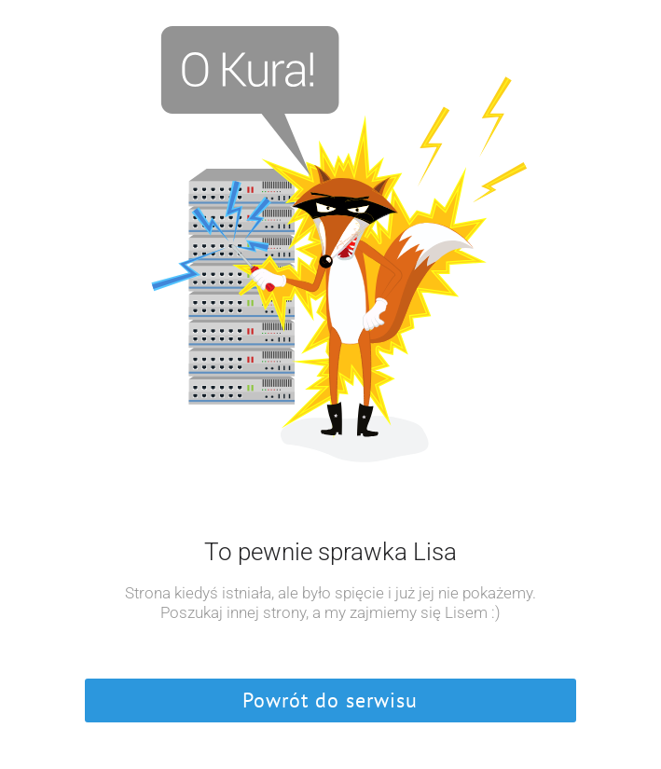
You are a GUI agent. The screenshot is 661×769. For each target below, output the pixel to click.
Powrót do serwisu (330, 700)
